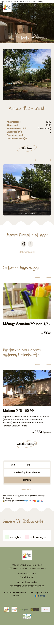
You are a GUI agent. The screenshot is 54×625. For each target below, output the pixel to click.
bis (28, 464)
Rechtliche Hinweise (27, 582)
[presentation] (37, 160)
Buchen (27, 148)
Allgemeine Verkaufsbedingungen (27, 585)
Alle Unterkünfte (27, 444)
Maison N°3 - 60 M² (18, 410)
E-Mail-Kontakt (27, 577)
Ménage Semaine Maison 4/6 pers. (26, 324)
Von (13, 464)
